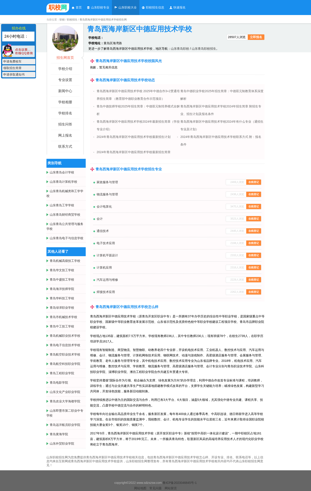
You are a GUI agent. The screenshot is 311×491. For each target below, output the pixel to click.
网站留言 (171, 488)
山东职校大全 (125, 7)
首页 (76, 7)
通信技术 (103, 231)
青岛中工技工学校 (62, 326)
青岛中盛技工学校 (62, 279)
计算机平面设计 (107, 255)
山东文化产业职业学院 (65, 392)
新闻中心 (65, 91)
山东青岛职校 (180, 48)
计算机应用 (104, 267)
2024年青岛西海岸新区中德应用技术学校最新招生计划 (134, 137)
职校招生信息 (153, 7)
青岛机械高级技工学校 (65, 260)
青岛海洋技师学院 (62, 289)
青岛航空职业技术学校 (65, 354)
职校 (62, 19)
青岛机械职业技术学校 (65, 335)
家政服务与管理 (107, 182)
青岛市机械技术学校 (63, 317)
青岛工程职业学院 (62, 373)
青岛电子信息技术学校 (65, 345)
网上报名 (65, 135)
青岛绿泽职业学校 (62, 307)
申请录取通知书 (14, 74)
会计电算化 (104, 206)
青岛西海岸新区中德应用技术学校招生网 (103, 19)
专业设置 (65, 80)
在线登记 (253, 182)
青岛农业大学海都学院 (65, 401)
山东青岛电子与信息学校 (66, 238)
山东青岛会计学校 (62, 172)
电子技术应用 (106, 243)
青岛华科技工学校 (62, 298)
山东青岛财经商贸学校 (65, 214)
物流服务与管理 (107, 194)
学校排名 (65, 113)
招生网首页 (65, 57)
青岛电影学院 (59, 382)
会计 (100, 218)
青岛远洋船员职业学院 (65, 425)
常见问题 (155, 488)
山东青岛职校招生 (204, 48)
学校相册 (65, 102)
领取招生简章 (12, 68)
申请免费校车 (12, 61)
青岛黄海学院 (59, 434)
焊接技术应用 (106, 292)
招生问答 (65, 124)
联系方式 (65, 146)
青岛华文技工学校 (62, 270)
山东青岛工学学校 (62, 205)
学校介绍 (65, 69)
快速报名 (177, 7)
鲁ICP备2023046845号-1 (180, 482)
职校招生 (72, 19)
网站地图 (140, 488)
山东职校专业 (98, 7)
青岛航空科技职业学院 (65, 364)
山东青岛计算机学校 (63, 181)
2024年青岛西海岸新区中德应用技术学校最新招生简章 (134, 152)
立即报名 (256, 37)
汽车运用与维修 (107, 279)
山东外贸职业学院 (62, 443)
